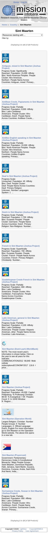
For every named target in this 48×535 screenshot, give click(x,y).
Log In (24, 2)
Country (13, 25)
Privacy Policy (17, 531)
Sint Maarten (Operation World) (16, 419)
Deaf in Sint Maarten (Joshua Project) (19, 176)
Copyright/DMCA (36, 529)
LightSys (23, 529)
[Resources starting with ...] (22, 35)
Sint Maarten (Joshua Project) (16, 387)
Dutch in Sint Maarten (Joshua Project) (20, 212)
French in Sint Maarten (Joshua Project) (21, 246)
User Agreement (32, 531)
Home (16, 2)
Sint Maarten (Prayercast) (14, 455)
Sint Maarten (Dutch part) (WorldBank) (20, 349)
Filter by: (5, 38)
